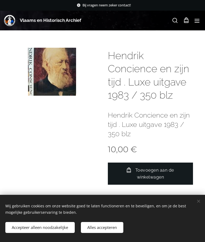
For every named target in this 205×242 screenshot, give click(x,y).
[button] (175, 20)
